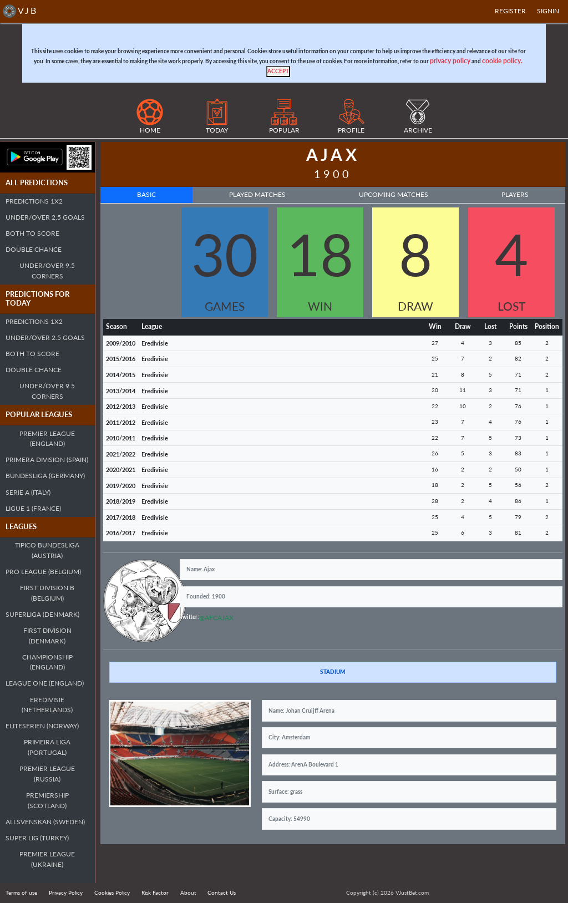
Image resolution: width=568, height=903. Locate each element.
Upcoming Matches (393, 194)
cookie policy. (502, 61)
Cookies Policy (112, 892)
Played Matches (257, 194)
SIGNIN (548, 11)
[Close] (278, 71)
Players (515, 194)
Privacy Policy (66, 892)
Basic (146, 194)
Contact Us (221, 892)
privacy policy (450, 61)
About (188, 892)
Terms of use (21, 892)
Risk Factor (155, 892)
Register (510, 11)
